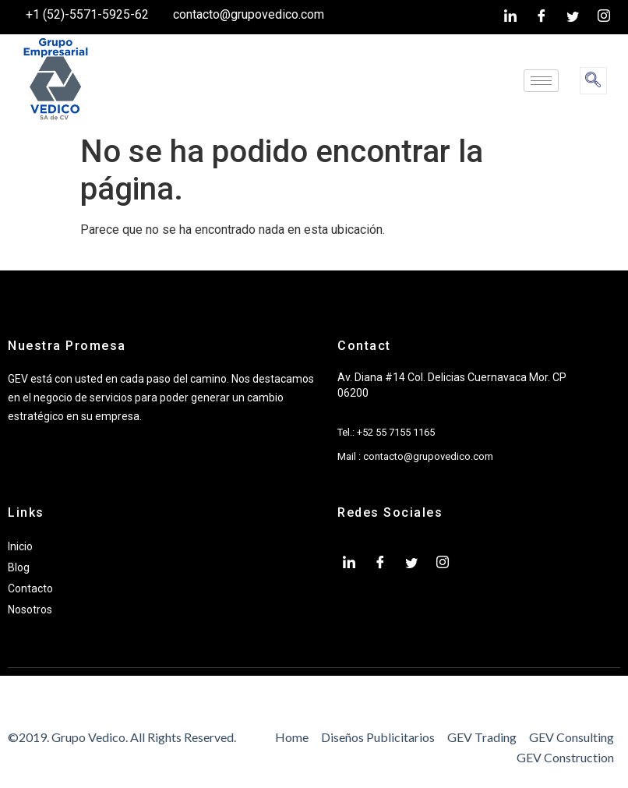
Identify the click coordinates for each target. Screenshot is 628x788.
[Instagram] (604, 17)
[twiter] (572, 17)
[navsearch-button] (593, 80)
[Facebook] (541, 17)
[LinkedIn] (510, 17)
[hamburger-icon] (541, 80)
